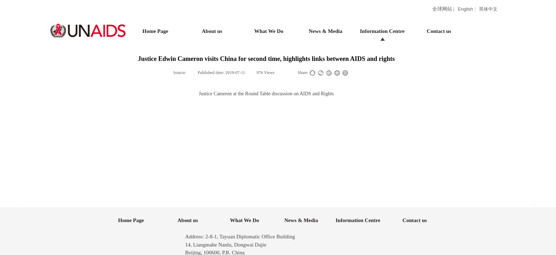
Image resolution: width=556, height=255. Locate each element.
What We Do (268, 31)
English (465, 9)
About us (212, 31)
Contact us (439, 31)
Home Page (155, 31)
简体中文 (488, 9)
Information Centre (382, 31)
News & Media (326, 31)
